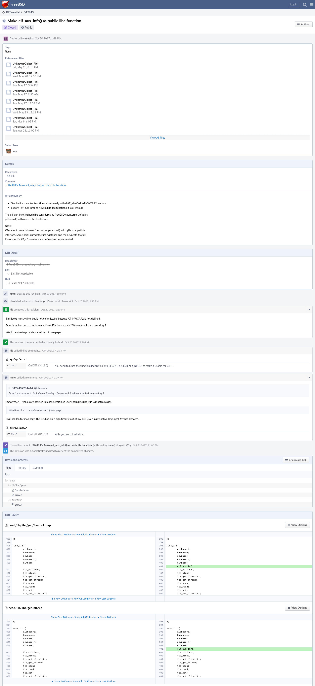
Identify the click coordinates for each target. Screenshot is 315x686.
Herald (13, 301)
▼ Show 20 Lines (106, 534)
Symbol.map (22, 490)
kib (12, 176)
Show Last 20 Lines (105, 598)
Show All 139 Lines (82, 598)
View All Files (157, 137)
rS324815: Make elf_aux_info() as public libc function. (36, 185)
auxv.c (18, 495)
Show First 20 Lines (61, 534)
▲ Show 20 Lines (60, 598)
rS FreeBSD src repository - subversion (28, 264)
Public (28, 27)
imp (15, 151)
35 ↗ (12, 365)
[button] (311, 4)
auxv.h (18, 504)
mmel (28, 38)
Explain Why (124, 445)
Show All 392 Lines (84, 534)
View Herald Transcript (60, 301)
